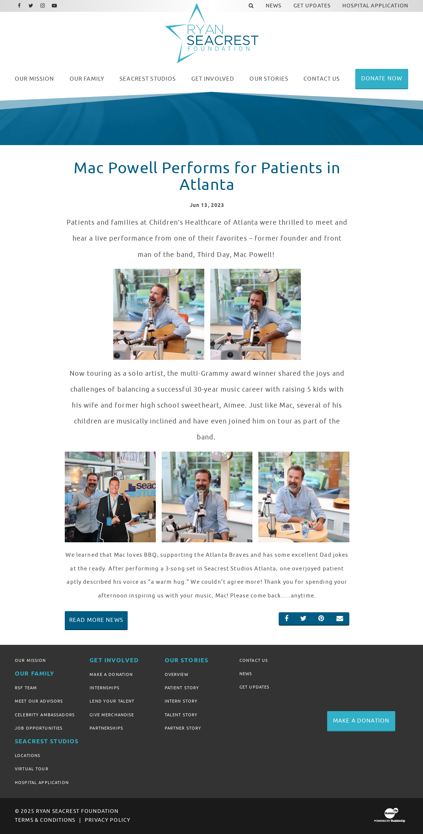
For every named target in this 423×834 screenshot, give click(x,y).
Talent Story (181, 714)
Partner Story (183, 728)
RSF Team (26, 687)
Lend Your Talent (112, 701)
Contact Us (253, 660)
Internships (105, 687)
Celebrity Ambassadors (45, 714)
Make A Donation (111, 674)
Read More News (96, 620)
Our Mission (30, 660)
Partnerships (106, 728)
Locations (27, 755)
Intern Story (181, 701)
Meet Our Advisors (39, 701)
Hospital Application (42, 782)
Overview (176, 674)
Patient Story (182, 687)
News (245, 673)
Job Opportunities (39, 728)
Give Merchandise (112, 714)
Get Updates (254, 687)
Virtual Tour (31, 768)
